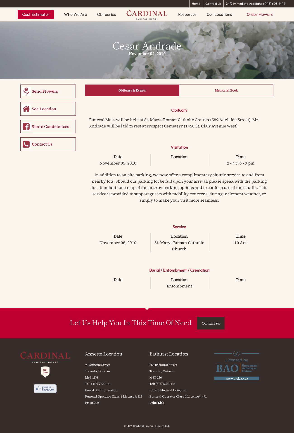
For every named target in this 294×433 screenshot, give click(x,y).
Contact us (213, 4)
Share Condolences (50, 126)
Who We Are (75, 14)
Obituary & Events (132, 90)
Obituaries (106, 14)
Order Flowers (260, 14)
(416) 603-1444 (165, 383)
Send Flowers (45, 91)
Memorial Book (226, 90)
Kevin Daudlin (107, 390)
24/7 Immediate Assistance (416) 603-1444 (255, 4)
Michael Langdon (173, 390)
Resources (187, 14)
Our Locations (219, 14)
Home (196, 4)
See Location (44, 109)
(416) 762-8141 (101, 383)
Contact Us (42, 144)
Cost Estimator (36, 14)
